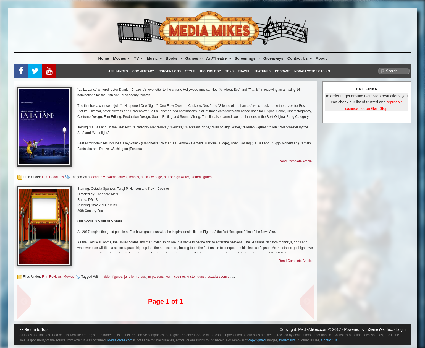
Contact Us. (330, 340)
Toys (229, 71)
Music (155, 58)
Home (103, 58)
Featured (262, 71)
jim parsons (155, 277)
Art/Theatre (219, 58)
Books (174, 58)
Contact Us (300, 58)
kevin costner (175, 277)
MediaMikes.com (312, 329)
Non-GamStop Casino (312, 71)
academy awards (104, 177)
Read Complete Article (295, 161)
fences (134, 177)
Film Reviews (52, 277)
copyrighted (257, 340)
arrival (122, 177)
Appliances (118, 71)
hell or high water (176, 177)
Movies (122, 58)
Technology (210, 71)
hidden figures (201, 177)
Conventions (169, 71)
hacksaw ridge (151, 177)
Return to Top (36, 329)
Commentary (143, 71)
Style (190, 71)
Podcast (282, 71)
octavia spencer (218, 277)
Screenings (248, 58)
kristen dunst (196, 277)
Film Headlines (53, 177)
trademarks (287, 340)
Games (194, 58)
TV (139, 58)
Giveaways (273, 58)
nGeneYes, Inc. (380, 329)
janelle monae (134, 277)
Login (401, 329)
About (321, 58)
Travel (244, 71)
